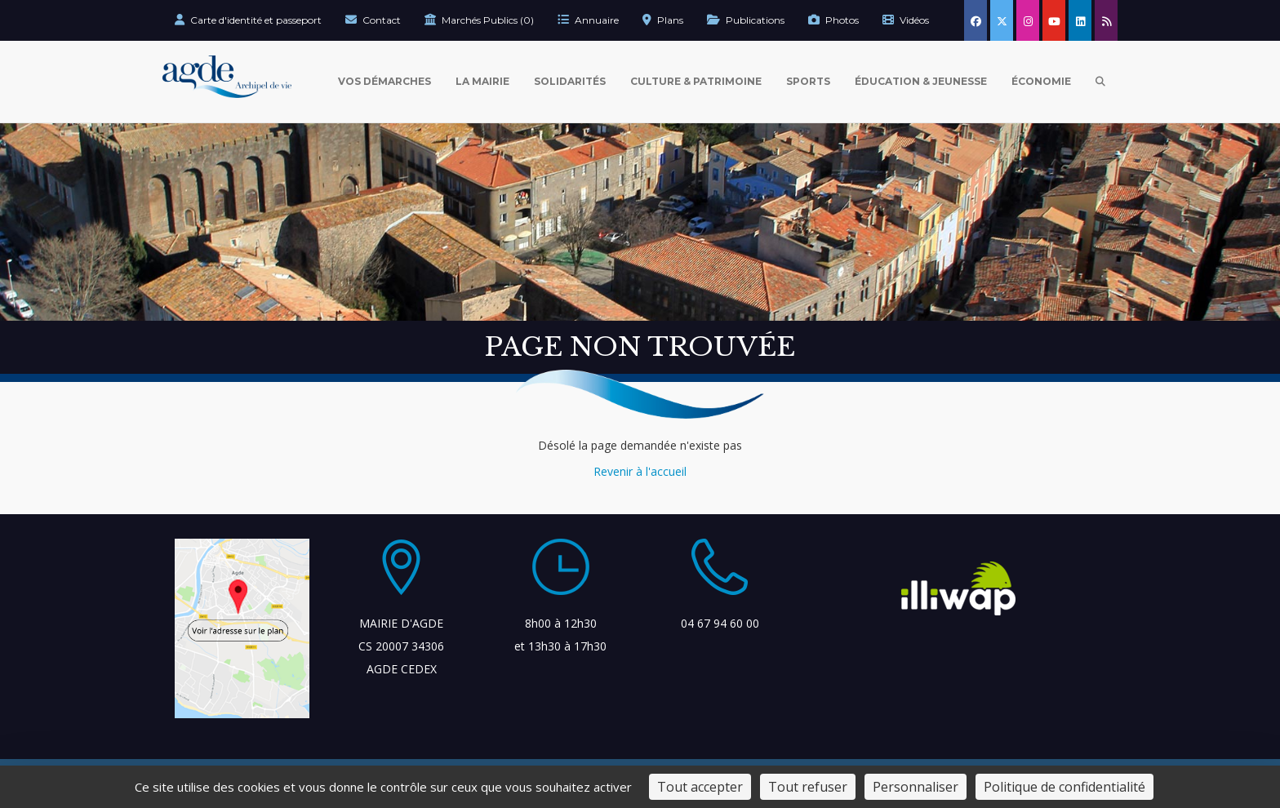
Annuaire (588, 20)
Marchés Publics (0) (479, 20)
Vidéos (905, 20)
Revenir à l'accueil (640, 471)
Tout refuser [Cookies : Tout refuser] (807, 787)
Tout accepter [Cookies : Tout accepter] (700, 787)
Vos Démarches (384, 81)
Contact (373, 20)
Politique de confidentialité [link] (1064, 787)
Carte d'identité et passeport (248, 20)
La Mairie (482, 81)
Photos (833, 20)
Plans (662, 20)
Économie (1041, 81)
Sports (808, 81)
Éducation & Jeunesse (921, 81)
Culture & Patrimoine (696, 81)
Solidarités (570, 81)
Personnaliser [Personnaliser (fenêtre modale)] (915, 787)
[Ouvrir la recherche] (1100, 81)
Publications (745, 20)
